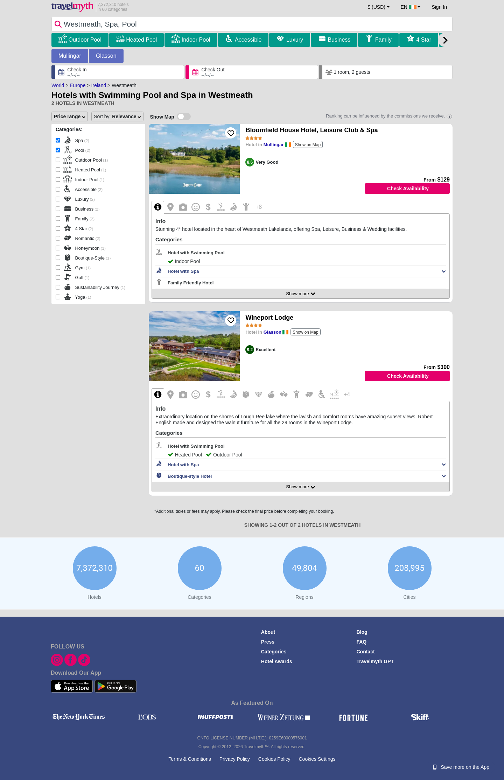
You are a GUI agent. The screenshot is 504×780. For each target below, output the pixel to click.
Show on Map (308, 144)
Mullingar (69, 56)
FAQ (361, 642)
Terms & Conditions (189, 759)
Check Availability (408, 188)
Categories (273, 651)
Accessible (248, 40)
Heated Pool (141, 40)
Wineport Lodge (269, 317)
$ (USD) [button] (376, 7)
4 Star (423, 40)
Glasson (106, 56)
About (268, 632)
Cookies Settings (317, 759)
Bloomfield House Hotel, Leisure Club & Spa (311, 130)
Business (339, 40)
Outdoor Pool (84, 40)
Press (267, 642)
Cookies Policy (274, 759)
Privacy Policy (234, 759)
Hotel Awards (276, 661)
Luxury (294, 40)
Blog (361, 632)
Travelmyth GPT (375, 661)
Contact (365, 651)
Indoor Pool (196, 40)
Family (383, 40)
